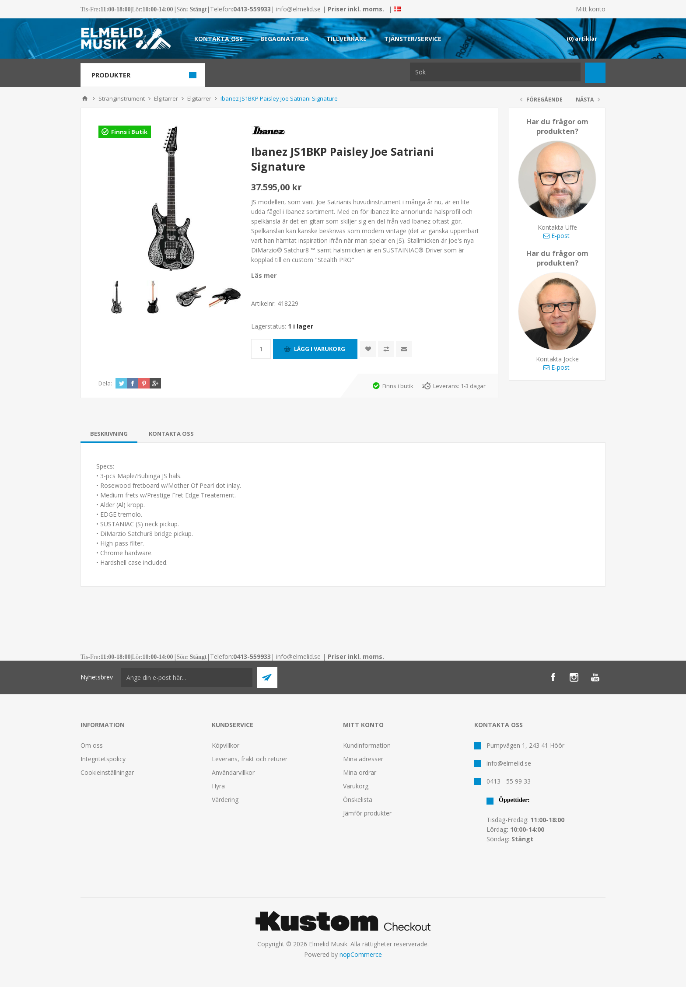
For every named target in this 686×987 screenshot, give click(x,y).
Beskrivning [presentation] (109, 434)
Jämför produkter (367, 813)
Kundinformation (367, 745)
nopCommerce (361, 954)
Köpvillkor (225, 745)
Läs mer (263, 275)
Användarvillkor (233, 772)
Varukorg (355, 786)
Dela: (105, 383)
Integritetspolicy (103, 759)
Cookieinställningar (107, 772)
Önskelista (357, 799)
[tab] (108, 433)
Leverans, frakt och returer (249, 759)
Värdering (225, 799)
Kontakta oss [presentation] (171, 434)
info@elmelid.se (298, 9)
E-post (556, 235)
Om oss (91, 745)
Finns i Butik (129, 132)
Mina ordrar (359, 772)
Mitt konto (591, 9)
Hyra (218, 786)
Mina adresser (363, 759)
